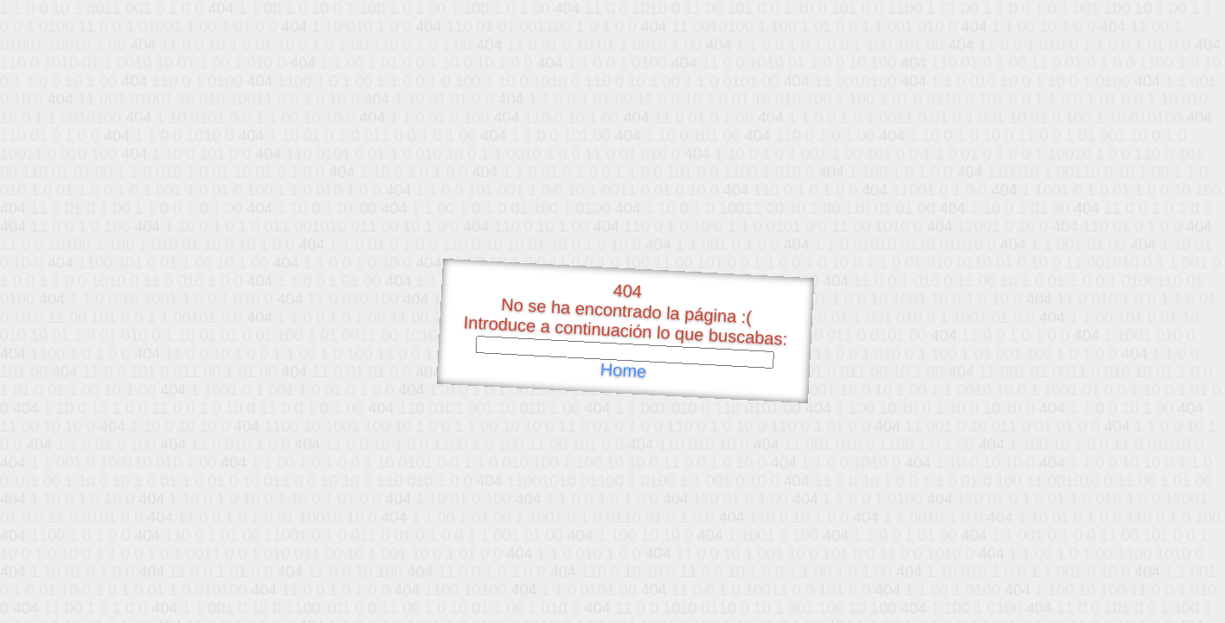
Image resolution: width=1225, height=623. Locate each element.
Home (623, 371)
